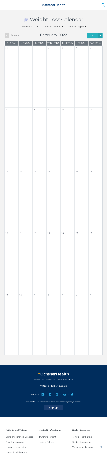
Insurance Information (16, 447)
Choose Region (76, 26)
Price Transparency (14, 442)
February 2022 (28, 26)
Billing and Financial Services (19, 437)
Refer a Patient (46, 442)
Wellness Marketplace (83, 447)
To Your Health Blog (82, 437)
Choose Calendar (52, 26)
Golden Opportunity (82, 442)
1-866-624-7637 (64, 380)
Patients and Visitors (16, 430)
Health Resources (81, 430)
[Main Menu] (3, 4)
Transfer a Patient (47, 437)
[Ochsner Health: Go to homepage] (53, 4)
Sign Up (56, 407)
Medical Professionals (50, 430)
